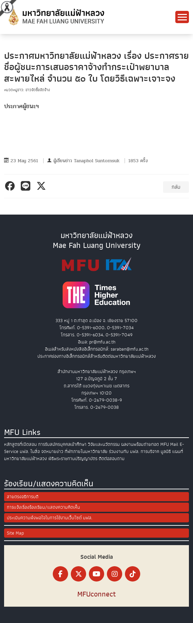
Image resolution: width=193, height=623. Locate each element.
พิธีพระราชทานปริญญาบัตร (72, 458)
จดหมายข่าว (52, 451)
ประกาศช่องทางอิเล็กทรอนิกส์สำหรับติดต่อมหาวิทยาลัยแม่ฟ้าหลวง (96, 356)
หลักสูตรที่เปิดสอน (20, 444)
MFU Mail (169, 444)
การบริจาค (150, 451)
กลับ (176, 187)
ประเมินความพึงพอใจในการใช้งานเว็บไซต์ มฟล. (49, 517)
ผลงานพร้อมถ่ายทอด (140, 444)
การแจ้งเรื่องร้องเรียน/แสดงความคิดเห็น (43, 507)
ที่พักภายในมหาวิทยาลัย (86, 451)
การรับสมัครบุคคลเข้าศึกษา (62, 444)
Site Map (15, 533)
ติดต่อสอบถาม (112, 458)
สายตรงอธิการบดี (22, 496)
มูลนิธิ (166, 451)
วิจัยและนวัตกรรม (104, 444)
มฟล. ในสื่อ (30, 451)
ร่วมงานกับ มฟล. (124, 451)
